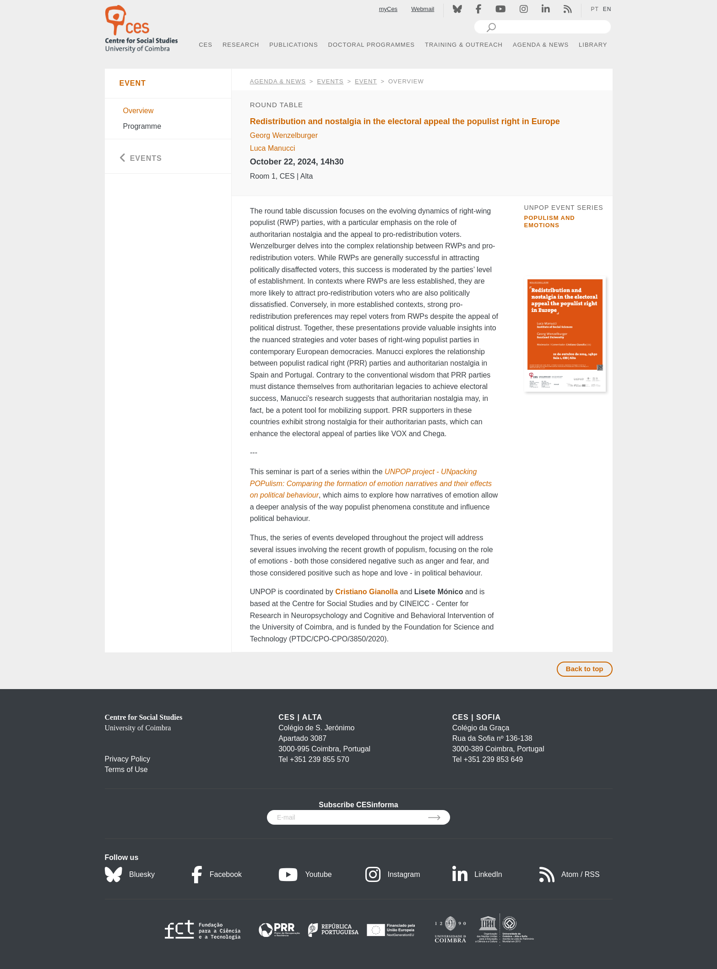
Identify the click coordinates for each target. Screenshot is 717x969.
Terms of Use (126, 769)
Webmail (422, 8)
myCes (388, 8)
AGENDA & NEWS (278, 81)
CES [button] (205, 44)
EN (607, 9)
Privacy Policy (128, 759)
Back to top (584, 669)
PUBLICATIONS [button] (293, 44)
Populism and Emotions (549, 221)
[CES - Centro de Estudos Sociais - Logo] (141, 27)
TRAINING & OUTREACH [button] (464, 44)
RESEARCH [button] (241, 44)
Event (366, 81)
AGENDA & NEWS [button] (541, 44)
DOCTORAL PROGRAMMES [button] (371, 44)
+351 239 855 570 (319, 759)
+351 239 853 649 (493, 759)
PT (594, 9)
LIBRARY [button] (593, 44)
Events (330, 81)
